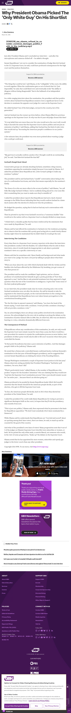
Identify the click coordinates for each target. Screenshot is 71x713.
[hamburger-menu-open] (3, 3)
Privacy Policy (6, 618)
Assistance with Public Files (10, 632)
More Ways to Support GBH (32, 504)
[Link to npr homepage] (34, 669)
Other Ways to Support (43, 601)
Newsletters (39, 621)
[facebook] (49, 631)
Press (3, 594)
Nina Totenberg (9, 32)
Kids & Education (7, 583)
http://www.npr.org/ (40, 447)
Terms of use (6, 611)
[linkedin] (52, 631)
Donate (62, 3)
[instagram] (36, 631)
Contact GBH (40, 611)
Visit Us (38, 625)
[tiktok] (39, 631)
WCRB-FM (5, 640)
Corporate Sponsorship (43, 590)
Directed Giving (40, 594)
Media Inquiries (40, 618)
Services (4, 587)
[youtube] (42, 631)
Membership (39, 587)
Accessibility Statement (9, 621)
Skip (36, 706)
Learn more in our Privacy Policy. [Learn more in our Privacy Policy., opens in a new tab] (39, 701)
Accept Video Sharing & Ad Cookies (16, 706)
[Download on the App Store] (40, 474)
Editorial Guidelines (8, 614)
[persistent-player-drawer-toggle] (69, 710)
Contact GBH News (42, 614)
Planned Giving (40, 597)
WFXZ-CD (21, 637)
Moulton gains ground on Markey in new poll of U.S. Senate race (24, 551)
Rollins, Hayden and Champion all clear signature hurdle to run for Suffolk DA (29, 555)
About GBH (5, 580)
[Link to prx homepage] (34, 674)
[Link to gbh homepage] (9, 3)
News (4, 9)
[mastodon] (47, 638)
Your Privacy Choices (52, 706)
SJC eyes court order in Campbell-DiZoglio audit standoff (22, 560)
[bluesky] (44, 631)
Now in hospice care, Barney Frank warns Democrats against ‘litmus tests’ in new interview (33, 564)
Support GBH (40, 580)
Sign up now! (28, 533)
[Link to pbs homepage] (34, 664)
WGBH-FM (29, 637)
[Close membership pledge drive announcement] (67, 687)
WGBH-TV (5, 637)
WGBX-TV (13, 637)
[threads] (47, 631)
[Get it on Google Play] (55, 474)
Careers (4, 590)
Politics (10, 9)
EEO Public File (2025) (9, 628)
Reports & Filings (7, 625)
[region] (33, 692)
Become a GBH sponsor (35, 78)
